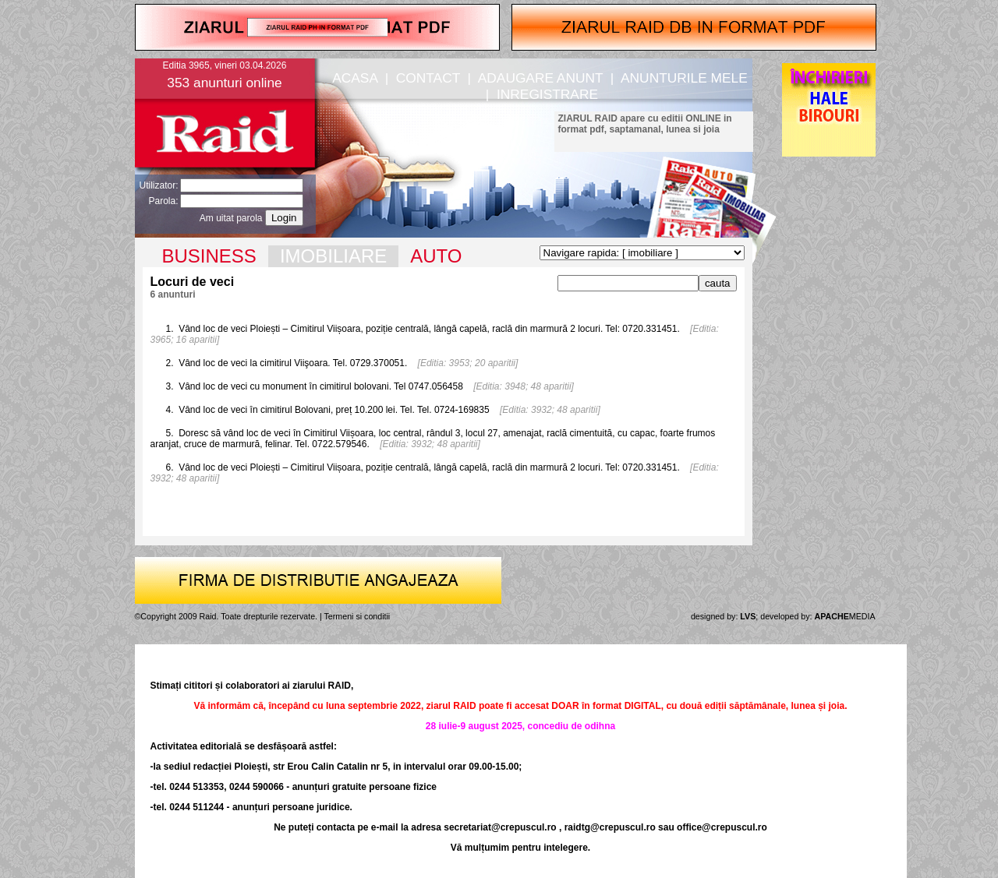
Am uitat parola (231, 218)
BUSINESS (209, 255)
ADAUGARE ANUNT (540, 78)
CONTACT (428, 78)
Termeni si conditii (357, 616)
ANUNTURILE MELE (684, 78)
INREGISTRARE (547, 94)
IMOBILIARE (333, 255)
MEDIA (845, 616)
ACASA (354, 78)
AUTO (436, 255)
